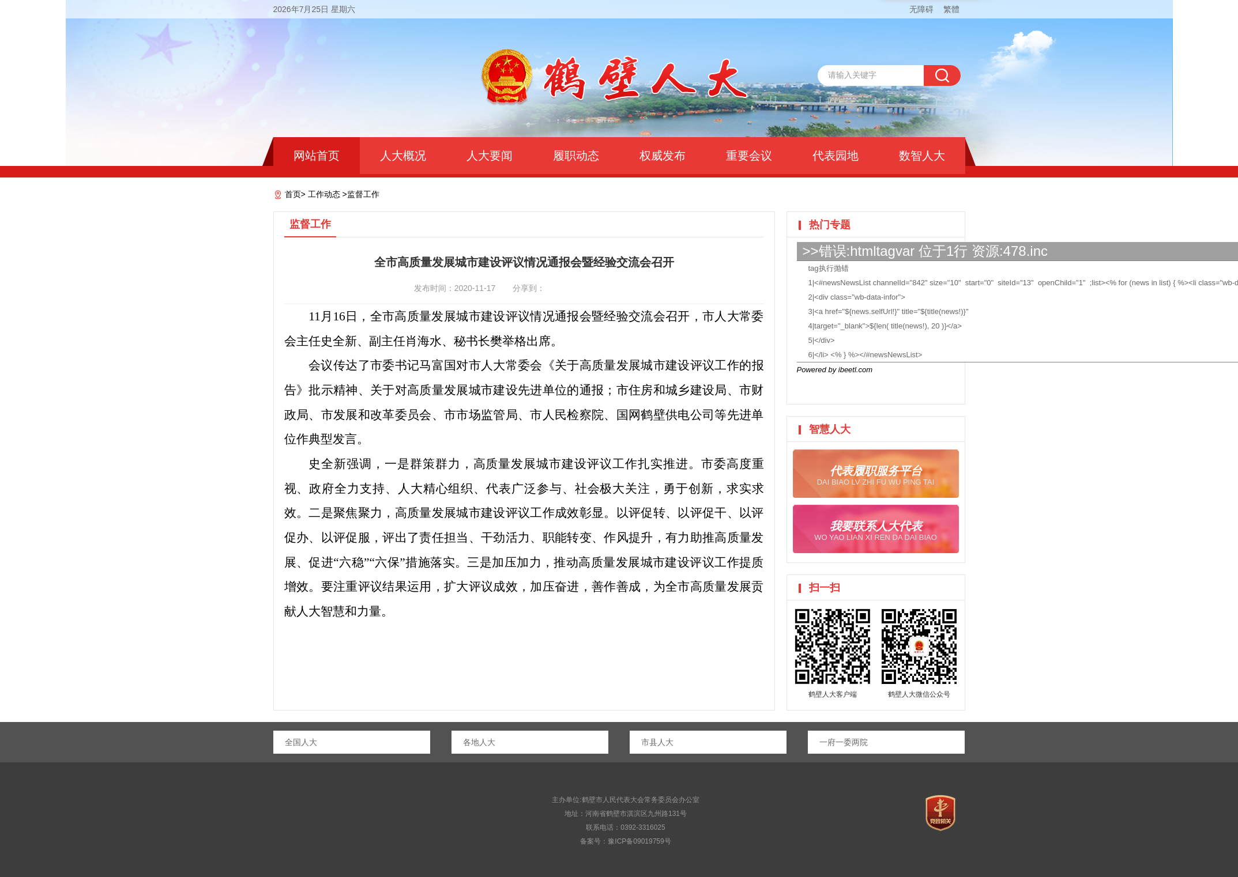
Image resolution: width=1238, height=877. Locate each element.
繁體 (951, 9)
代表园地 (835, 155)
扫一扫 (824, 588)
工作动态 (324, 194)
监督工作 (363, 194)
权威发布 (662, 155)
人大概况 (403, 155)
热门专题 (830, 224)
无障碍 (921, 9)
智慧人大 (830, 429)
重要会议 (749, 155)
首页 (293, 194)
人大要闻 (489, 155)
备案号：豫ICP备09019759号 (625, 841)
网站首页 (316, 155)
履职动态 (576, 155)
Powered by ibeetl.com (835, 369)
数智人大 (922, 155)
